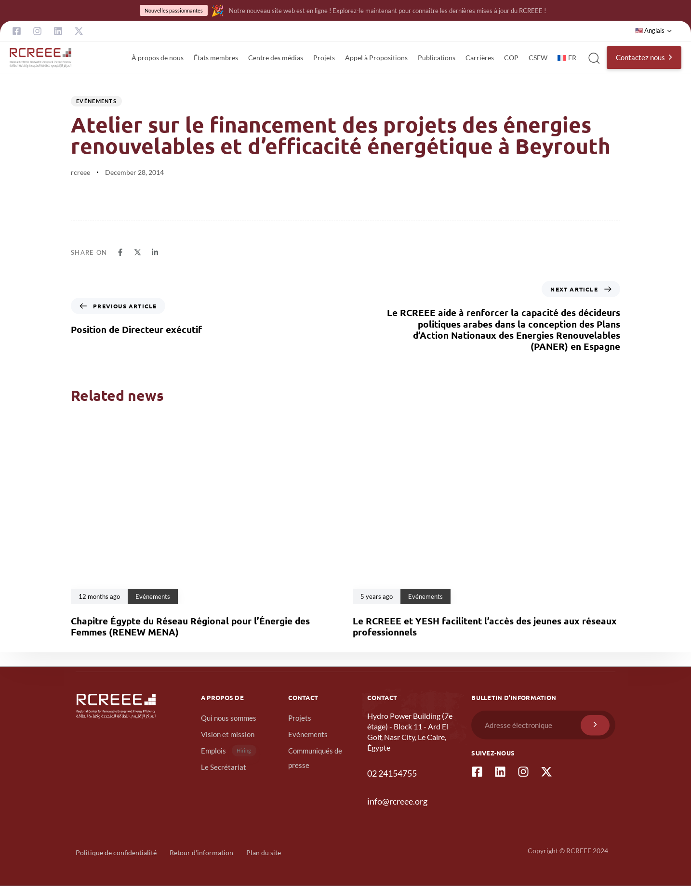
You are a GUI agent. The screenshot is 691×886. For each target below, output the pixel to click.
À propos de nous (158, 57)
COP (511, 57)
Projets (324, 57)
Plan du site (263, 852)
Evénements (96, 101)
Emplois (228, 750)
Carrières (479, 57)
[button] (653, 31)
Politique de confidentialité (116, 852)
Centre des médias (275, 57)
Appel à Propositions (376, 57)
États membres (216, 57)
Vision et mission (227, 734)
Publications (436, 57)
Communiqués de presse (315, 757)
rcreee (80, 172)
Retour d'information (201, 852)
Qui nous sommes (228, 718)
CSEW (538, 57)
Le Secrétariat (223, 767)
